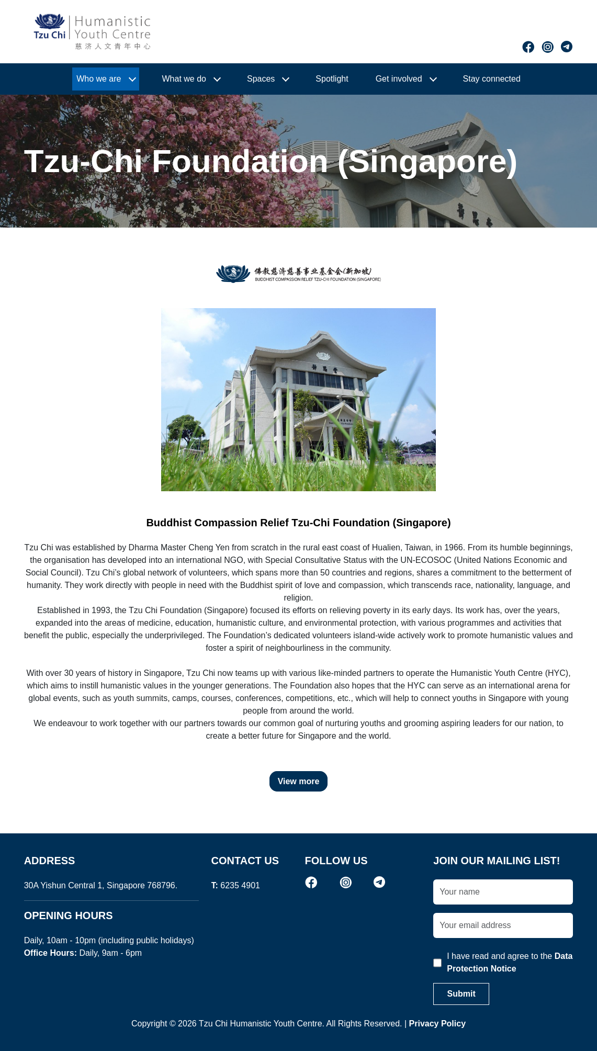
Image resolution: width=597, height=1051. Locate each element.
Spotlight (332, 78)
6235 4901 (240, 885)
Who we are (98, 78)
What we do (184, 78)
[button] (105, 79)
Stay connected (492, 78)
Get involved (399, 78)
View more (299, 781)
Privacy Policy (437, 1023)
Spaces (261, 78)
